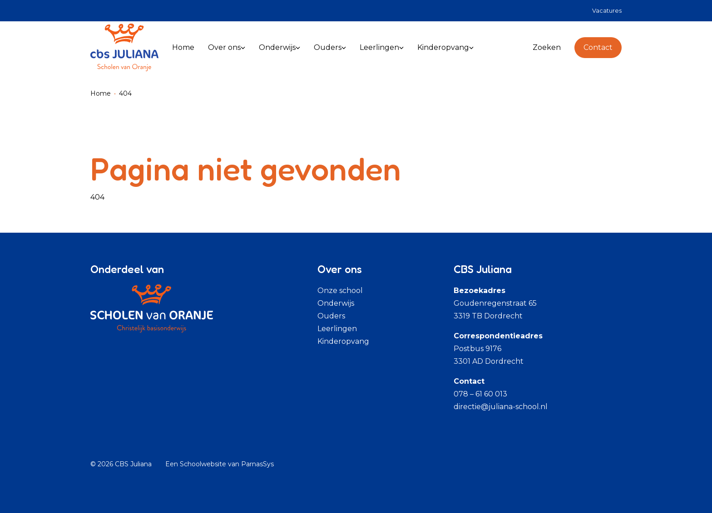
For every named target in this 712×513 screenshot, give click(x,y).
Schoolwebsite (203, 464)
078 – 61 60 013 (480, 394)
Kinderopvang (343, 341)
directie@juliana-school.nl (501, 406)
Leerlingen (337, 328)
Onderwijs (335, 303)
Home (100, 93)
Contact (598, 47)
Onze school (340, 290)
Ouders (331, 316)
